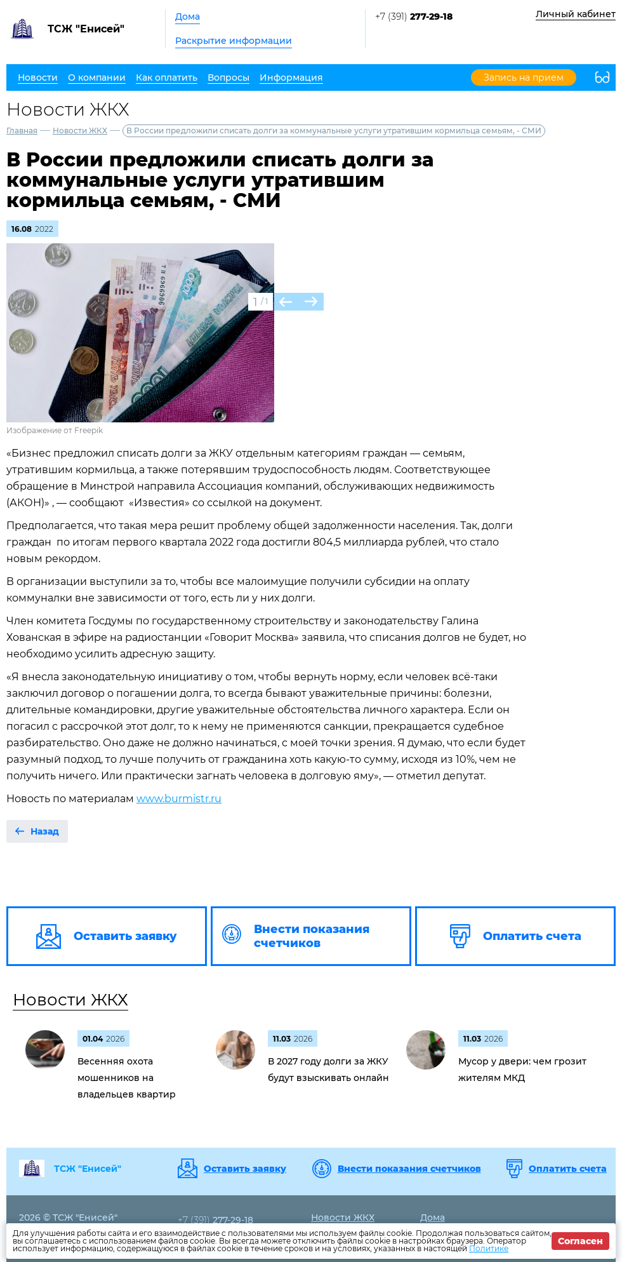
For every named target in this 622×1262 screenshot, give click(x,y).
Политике (488, 1248)
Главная (21, 130)
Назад (44, 831)
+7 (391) (414, 16)
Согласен (580, 1241)
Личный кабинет (576, 14)
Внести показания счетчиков (409, 1168)
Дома (187, 16)
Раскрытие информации (233, 40)
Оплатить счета (568, 1168)
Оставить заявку (245, 1168)
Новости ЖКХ (80, 130)
